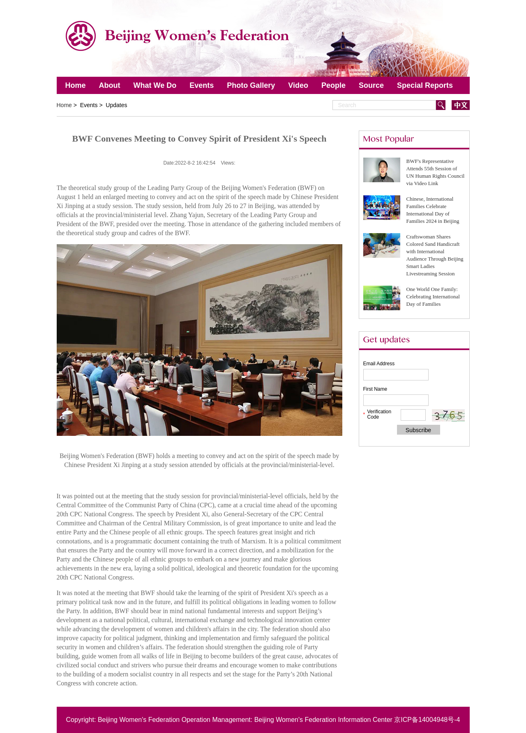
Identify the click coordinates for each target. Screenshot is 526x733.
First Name (375, 389)
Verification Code (379, 414)
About (109, 85)
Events (201, 85)
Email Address (379, 363)
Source (371, 85)
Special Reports (425, 85)
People (333, 85)
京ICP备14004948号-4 (427, 719)
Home (75, 85)
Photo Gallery (251, 85)
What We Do (155, 85)
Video (298, 85)
